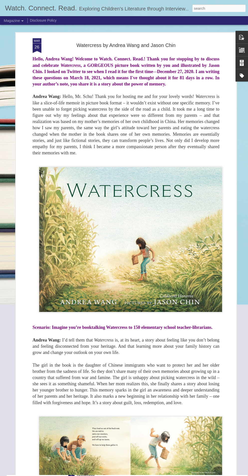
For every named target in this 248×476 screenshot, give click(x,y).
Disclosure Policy (43, 20)
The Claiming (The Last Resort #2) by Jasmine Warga (124, 414)
